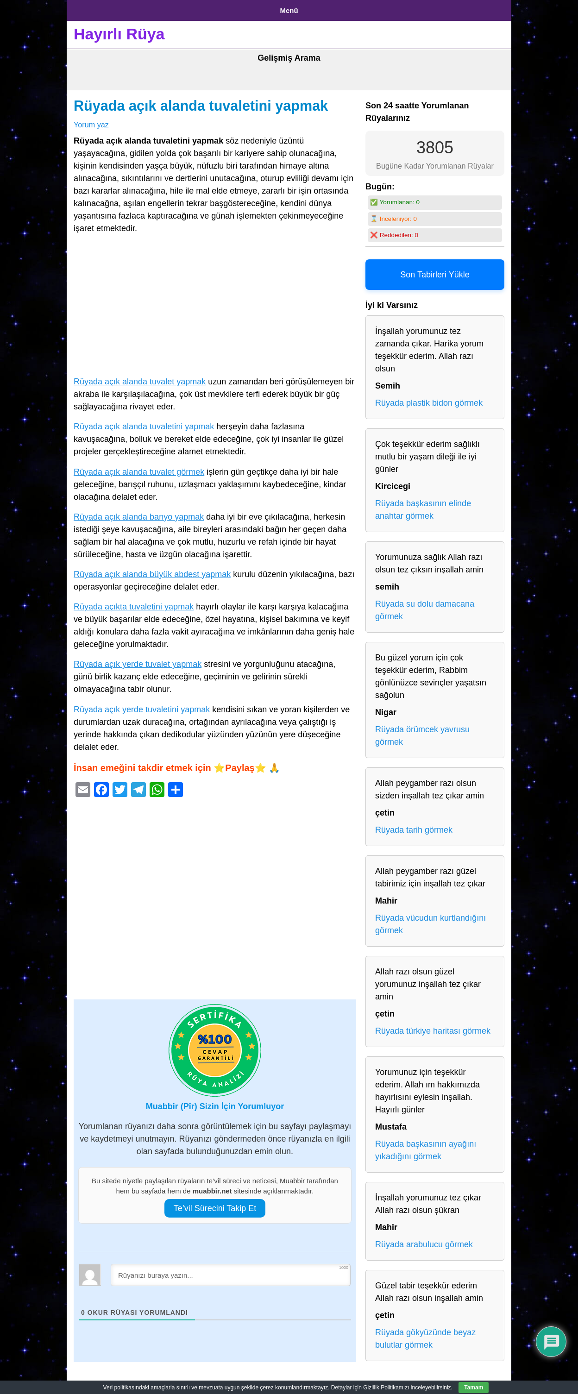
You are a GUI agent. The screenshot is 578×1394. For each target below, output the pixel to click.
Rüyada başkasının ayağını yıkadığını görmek (425, 1147)
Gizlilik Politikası (146, 9)
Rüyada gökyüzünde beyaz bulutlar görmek (425, 1335)
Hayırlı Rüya (119, 30)
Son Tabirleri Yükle (434, 271)
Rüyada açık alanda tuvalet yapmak (140, 378)
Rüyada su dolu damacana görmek (424, 607)
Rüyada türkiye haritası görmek (432, 1027)
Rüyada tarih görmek (413, 826)
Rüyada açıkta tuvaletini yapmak (134, 603)
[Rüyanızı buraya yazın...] (231, 1271)
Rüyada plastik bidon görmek (429, 399)
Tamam (473, 1387)
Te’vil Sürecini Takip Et (215, 1204)
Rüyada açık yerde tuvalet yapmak (137, 661)
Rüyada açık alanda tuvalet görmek (139, 468)
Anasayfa (89, 9)
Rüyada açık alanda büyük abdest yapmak (152, 570)
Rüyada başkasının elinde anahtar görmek (423, 506)
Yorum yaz (91, 121)
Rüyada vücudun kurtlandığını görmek (430, 921)
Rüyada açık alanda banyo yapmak (139, 513)
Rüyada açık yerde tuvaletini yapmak (142, 705)
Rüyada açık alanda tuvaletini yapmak (201, 102)
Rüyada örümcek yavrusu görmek (422, 732)
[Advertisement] (215, 304)
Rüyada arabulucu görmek (424, 1241)
